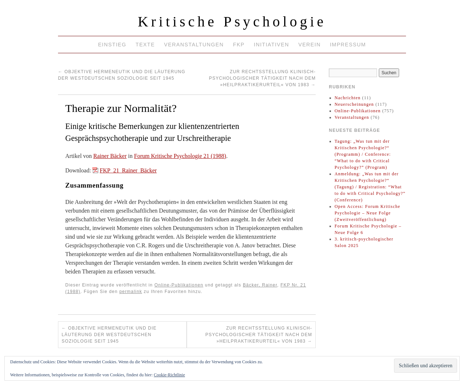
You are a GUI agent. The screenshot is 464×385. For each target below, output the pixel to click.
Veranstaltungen (194, 44)
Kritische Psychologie (232, 21)
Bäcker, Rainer (260, 285)
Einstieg (112, 44)
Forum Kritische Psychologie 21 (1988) (180, 156)
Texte (145, 44)
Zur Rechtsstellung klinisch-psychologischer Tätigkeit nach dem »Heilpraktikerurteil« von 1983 (262, 78)
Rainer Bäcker (110, 156)
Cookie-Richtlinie (169, 374)
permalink (130, 291)
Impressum (348, 44)
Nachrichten (348, 97)
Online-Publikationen (178, 285)
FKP (239, 44)
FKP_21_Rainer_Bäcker (128, 170)
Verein (309, 44)
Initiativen (271, 44)
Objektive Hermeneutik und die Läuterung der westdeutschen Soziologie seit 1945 (109, 335)
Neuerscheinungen (354, 104)
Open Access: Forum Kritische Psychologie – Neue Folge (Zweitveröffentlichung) (367, 213)
